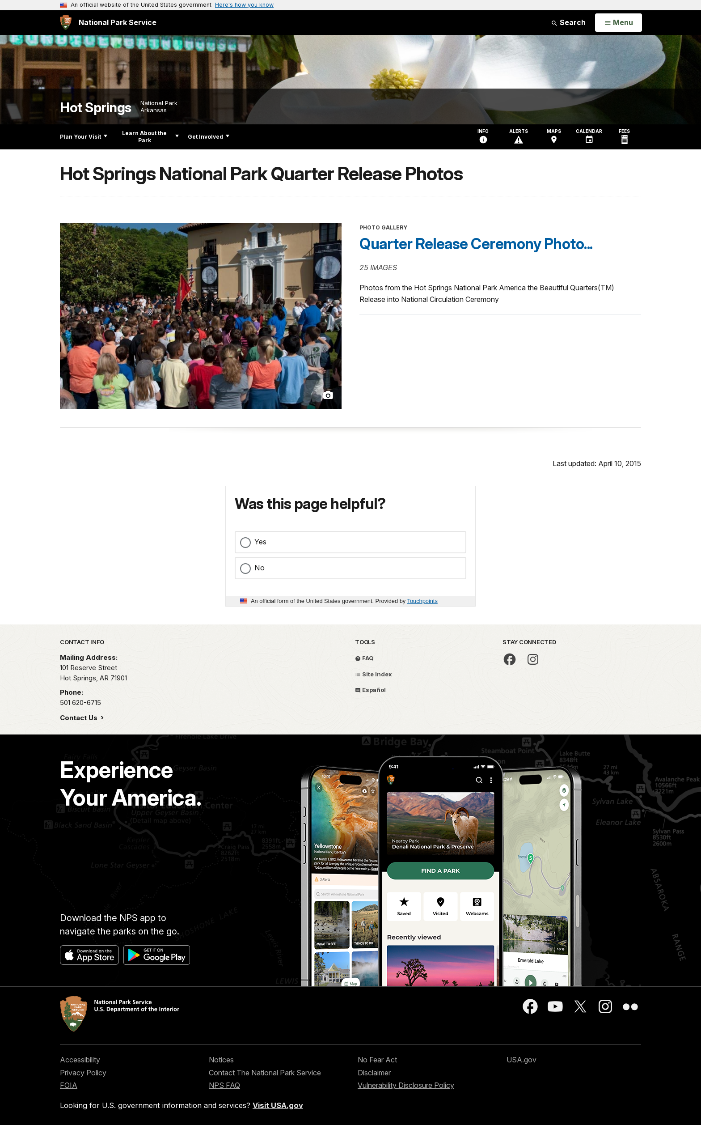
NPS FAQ (224, 1085)
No (259, 567)
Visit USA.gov (278, 1105)
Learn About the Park (150, 137)
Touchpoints (422, 601)
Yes (260, 541)
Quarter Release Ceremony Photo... (476, 244)
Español (370, 689)
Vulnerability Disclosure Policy (406, 1085)
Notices (221, 1059)
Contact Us (79, 717)
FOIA (68, 1085)
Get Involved (208, 136)
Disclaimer (374, 1072)
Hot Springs (95, 108)
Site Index (373, 674)
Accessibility (80, 1059)
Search (568, 22)
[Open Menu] (618, 22)
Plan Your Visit (83, 136)
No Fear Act (377, 1059)
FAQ (364, 658)
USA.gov (521, 1059)
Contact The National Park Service (265, 1072)
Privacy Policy (83, 1072)
